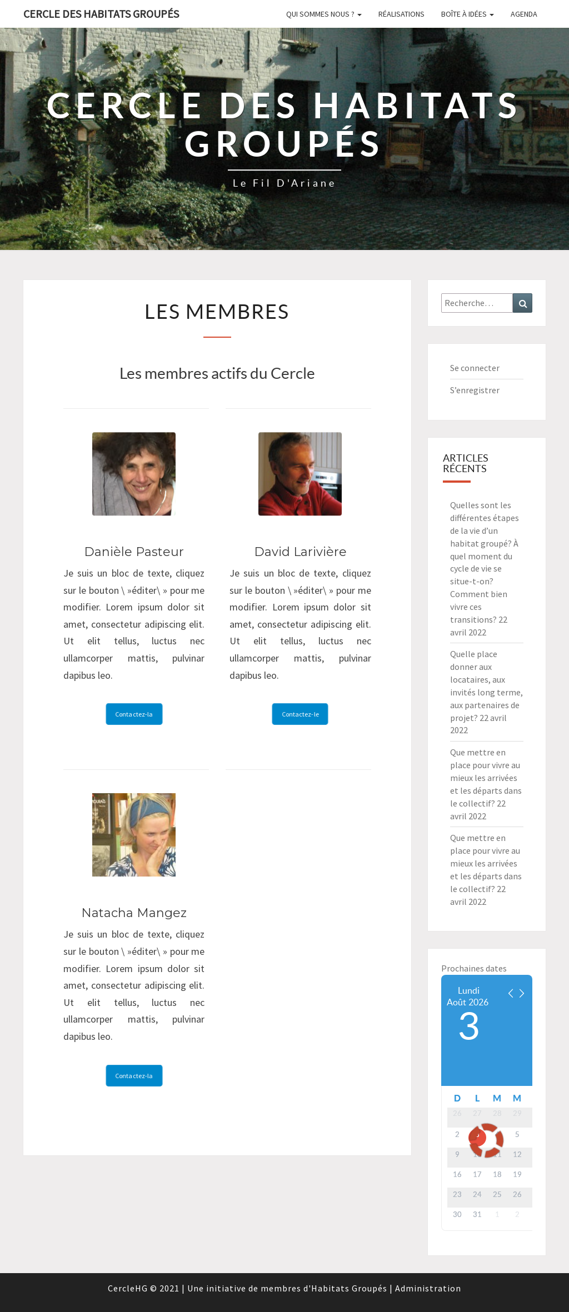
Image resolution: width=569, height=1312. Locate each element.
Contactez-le (300, 714)
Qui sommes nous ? (324, 14)
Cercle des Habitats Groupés (101, 14)
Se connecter (475, 367)
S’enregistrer (475, 389)
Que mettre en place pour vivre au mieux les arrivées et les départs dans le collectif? (486, 777)
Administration (428, 1288)
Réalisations (401, 14)
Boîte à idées (467, 14)
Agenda (524, 14)
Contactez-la (134, 714)
